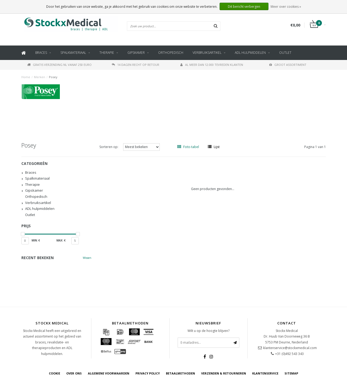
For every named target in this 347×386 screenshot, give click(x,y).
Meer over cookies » (286, 6)
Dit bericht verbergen (244, 6)
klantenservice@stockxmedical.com (290, 348)
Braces (41, 52)
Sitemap (291, 373)
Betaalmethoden (180, 373)
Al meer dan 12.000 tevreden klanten (211, 65)
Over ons (74, 373)
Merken (39, 77)
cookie (54, 373)
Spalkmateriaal (73, 52)
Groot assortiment (287, 65)
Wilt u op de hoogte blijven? (208, 330)
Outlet (285, 52)
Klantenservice (265, 373)
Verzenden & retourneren (223, 373)
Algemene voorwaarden (108, 373)
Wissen (87, 258)
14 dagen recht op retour (135, 65)
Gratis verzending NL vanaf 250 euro (59, 65)
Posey (53, 77)
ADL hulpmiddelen (250, 52)
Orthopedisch (170, 52)
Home (25, 77)
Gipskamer (136, 52)
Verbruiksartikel (207, 52)
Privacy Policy (147, 373)
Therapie (106, 52)
